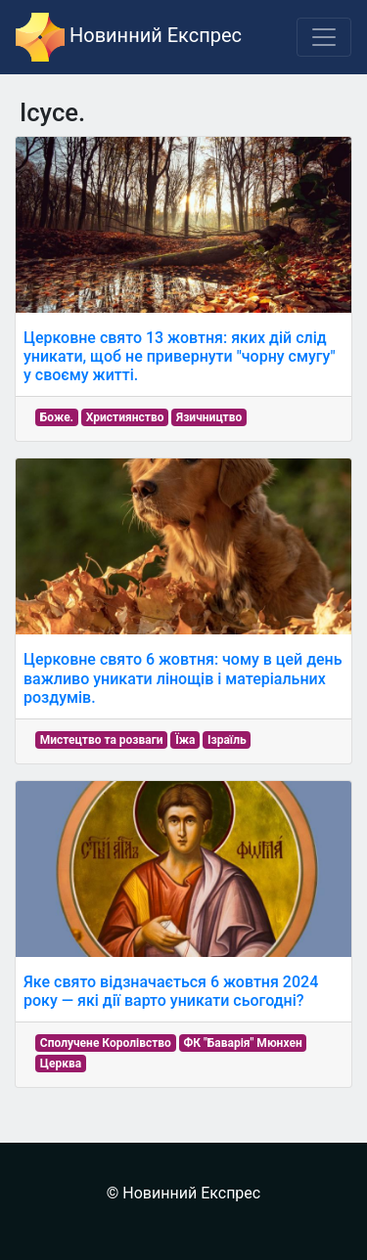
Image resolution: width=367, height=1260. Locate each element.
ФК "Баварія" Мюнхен (242, 1043)
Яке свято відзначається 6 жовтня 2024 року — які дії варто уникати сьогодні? (170, 991)
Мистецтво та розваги (101, 740)
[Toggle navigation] (324, 37)
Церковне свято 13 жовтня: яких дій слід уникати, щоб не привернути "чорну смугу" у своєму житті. (179, 356)
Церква (60, 1063)
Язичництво (209, 417)
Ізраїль (227, 740)
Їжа (185, 740)
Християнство (125, 417)
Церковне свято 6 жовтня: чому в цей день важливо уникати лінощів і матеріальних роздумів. (183, 678)
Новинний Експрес (129, 37)
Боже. (56, 417)
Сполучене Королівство (105, 1043)
